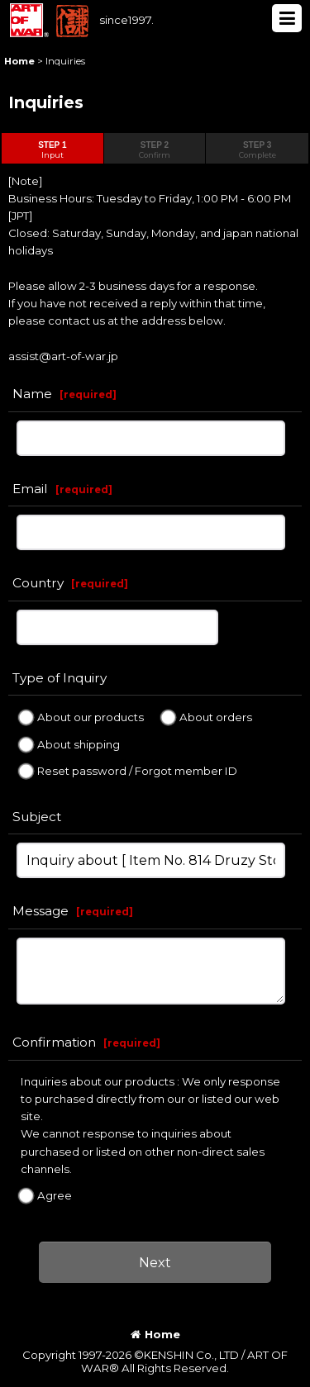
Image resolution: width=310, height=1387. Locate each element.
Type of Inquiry (59, 678)
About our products (90, 717)
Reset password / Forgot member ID (137, 770)
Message (40, 911)
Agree (54, 1195)
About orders (215, 717)
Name (32, 393)
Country (38, 583)
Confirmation (54, 1042)
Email (30, 488)
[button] (287, 18)
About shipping (78, 743)
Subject (36, 816)
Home (155, 1334)
